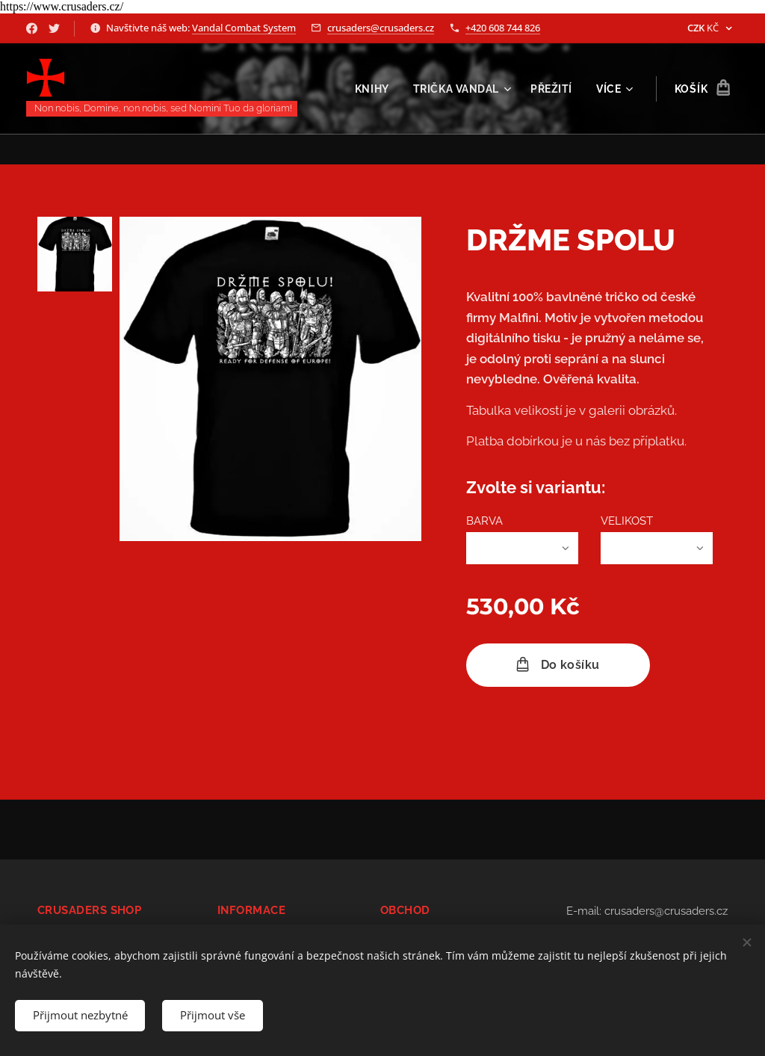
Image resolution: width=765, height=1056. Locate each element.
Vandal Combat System (244, 27)
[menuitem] (373, 89)
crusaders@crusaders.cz (380, 27)
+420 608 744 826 (502, 27)
